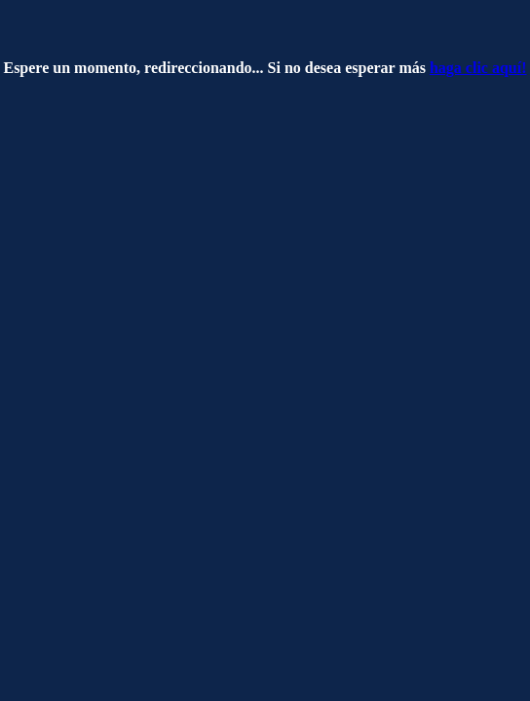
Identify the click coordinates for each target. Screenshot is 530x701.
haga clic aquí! (478, 67)
